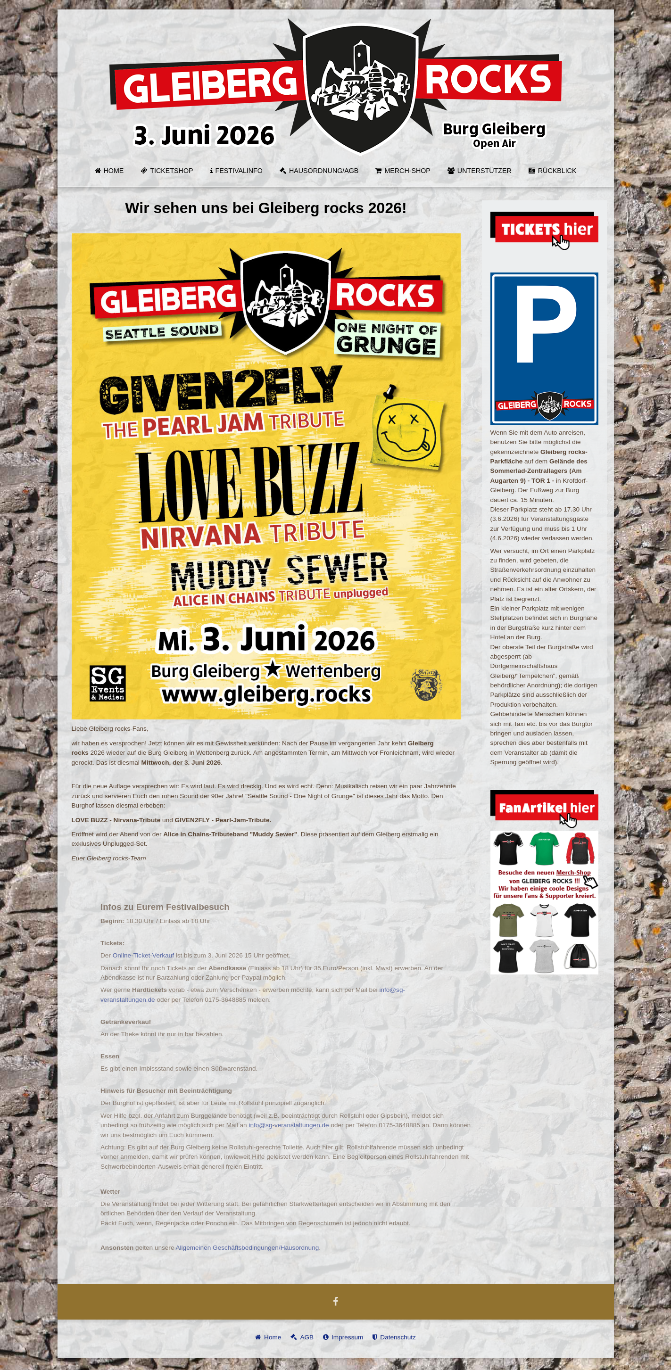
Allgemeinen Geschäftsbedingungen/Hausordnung (255, 1247)
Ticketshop (171, 170)
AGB (307, 1337)
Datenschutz (398, 1337)
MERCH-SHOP (407, 170)
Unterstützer (484, 170)
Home (114, 170)
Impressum (347, 1337)
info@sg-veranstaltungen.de (297, 1125)
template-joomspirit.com (668, 1330)
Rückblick (557, 170)
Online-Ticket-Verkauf (151, 955)
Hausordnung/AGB (323, 170)
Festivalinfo (239, 170)
